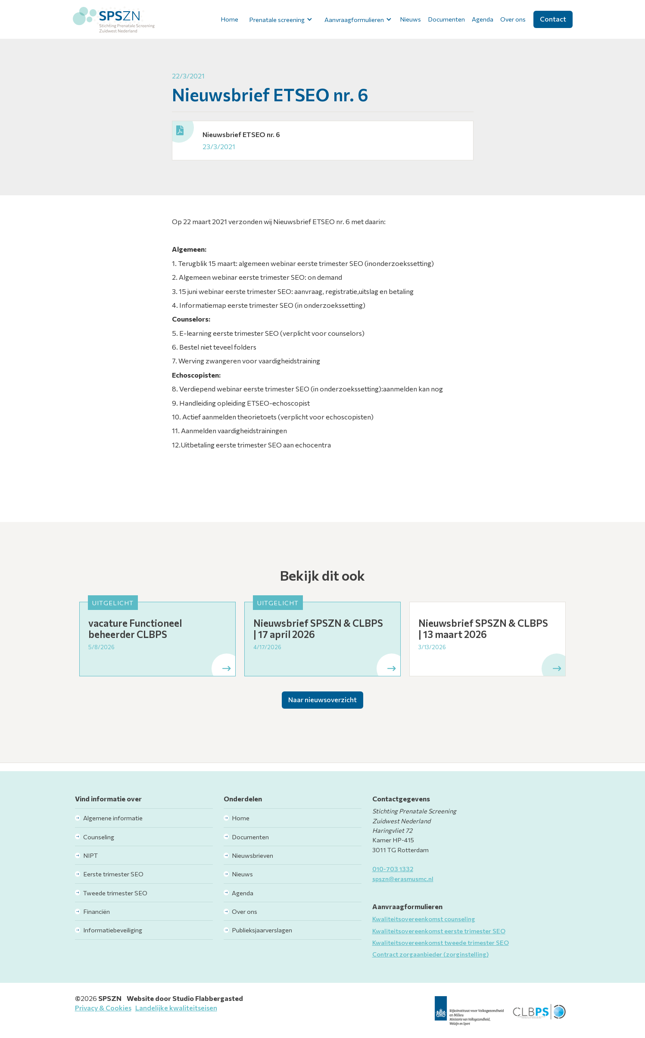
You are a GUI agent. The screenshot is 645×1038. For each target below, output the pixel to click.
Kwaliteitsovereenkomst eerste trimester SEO (438, 931)
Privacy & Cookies (103, 1008)
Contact (553, 19)
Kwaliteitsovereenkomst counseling (423, 918)
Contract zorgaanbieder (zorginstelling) (430, 954)
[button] (279, 19)
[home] (114, 19)
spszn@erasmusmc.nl (402, 878)
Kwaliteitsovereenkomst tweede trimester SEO (440, 942)
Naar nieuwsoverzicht (322, 699)
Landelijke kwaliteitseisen (176, 1008)
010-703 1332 (392, 868)
